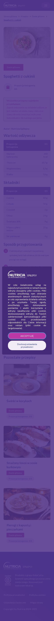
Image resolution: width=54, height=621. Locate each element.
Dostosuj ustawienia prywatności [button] (27, 345)
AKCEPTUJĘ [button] (27, 335)
